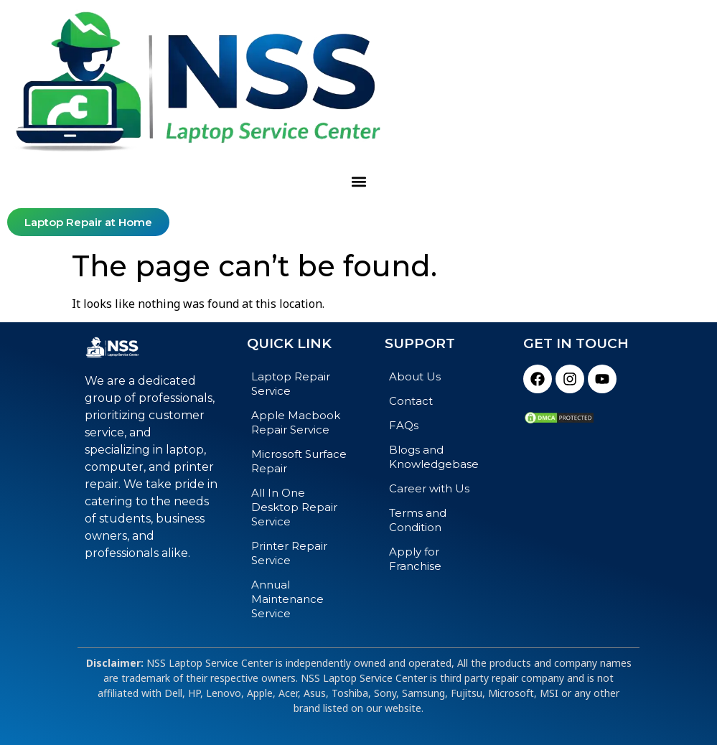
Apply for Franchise (415, 559)
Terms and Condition (417, 520)
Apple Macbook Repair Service (295, 422)
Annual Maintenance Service (287, 599)
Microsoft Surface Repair (299, 461)
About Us (415, 376)
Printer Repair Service (289, 553)
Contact (411, 401)
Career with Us (429, 488)
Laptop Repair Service (290, 384)
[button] (358, 182)
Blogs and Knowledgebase (434, 457)
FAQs (403, 425)
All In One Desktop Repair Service (294, 507)
